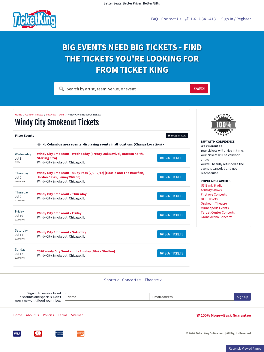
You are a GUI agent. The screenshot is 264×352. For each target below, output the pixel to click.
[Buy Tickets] (171, 158)
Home (17, 315)
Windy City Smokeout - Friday (59, 213)
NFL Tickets (209, 199)
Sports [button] (111, 279)
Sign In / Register (236, 18)
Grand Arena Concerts (216, 217)
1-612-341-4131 (201, 18)
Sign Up (242, 297)
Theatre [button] (153, 279)
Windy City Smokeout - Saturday (61, 232)
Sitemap (77, 315)
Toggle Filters (177, 135)
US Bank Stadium (213, 185)
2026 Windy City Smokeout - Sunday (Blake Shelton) (76, 251)
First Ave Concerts (214, 194)
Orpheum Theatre (214, 203)
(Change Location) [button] (149, 144)
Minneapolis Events (215, 208)
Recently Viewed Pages (245, 348)
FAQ (154, 18)
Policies (48, 315)
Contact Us (171, 18)
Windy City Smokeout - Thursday (62, 194)
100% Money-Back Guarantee (223, 315)
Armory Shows (211, 190)
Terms (62, 315)
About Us (32, 315)
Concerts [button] (131, 279)
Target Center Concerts (218, 212)
